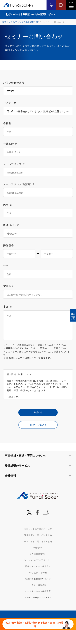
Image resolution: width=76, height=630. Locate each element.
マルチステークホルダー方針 (38, 597)
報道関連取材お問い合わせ (38, 579)
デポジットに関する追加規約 (38, 541)
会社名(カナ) (10, 143)
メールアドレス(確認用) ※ (19, 184)
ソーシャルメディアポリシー (38, 560)
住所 (6, 265)
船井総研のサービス (17, 465)
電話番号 (8, 286)
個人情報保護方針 (38, 554)
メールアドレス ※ (14, 164)
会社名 (7, 123)
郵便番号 (8, 245)
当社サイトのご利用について (38, 529)
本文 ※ (7, 306)
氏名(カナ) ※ (11, 225)
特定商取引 (38, 548)
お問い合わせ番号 (13, 82)
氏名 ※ (7, 204)
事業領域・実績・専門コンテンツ (26, 455)
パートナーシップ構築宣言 (38, 591)
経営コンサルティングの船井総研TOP (20, 22)
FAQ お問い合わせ (38, 573)
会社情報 (10, 475)
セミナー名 (9, 103)
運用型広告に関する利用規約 (38, 535)
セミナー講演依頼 (38, 585)
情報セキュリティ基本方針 (38, 566)
